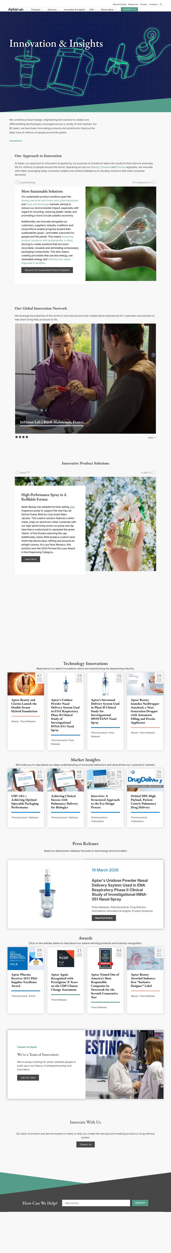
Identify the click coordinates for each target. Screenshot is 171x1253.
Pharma (120, 170)
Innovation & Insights (93, 11)
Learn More (31, 562)
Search (140, 1206)
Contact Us (149, 11)
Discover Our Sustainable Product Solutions (47, 273)
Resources (133, 4)
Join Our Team (28, 1081)
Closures (105, 170)
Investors (153, 4)
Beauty (95, 170)
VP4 (72, 510)
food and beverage (37, 207)
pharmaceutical (69, 203)
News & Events (119, 4)
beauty (25, 203)
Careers (143, 4)
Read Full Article (104, 921)
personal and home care (44, 203)
